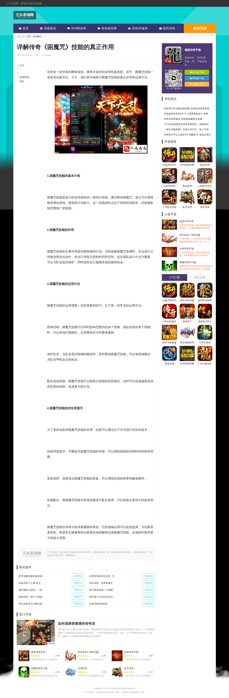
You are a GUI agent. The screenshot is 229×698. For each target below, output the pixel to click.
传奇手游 (200, 28)
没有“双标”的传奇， (99, 603)
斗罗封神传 (205, 342)
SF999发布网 (187, 164)
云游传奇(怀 (169, 186)
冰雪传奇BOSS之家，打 (102, 576)
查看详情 (78, 576)
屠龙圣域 (169, 363)
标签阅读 (23, 77)
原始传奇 (187, 186)
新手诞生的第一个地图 (101, 590)
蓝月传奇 (187, 207)
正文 (20, 65)
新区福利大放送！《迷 (30, 590)
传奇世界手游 (196, 252)
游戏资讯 (47, 28)
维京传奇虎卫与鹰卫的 (30, 603)
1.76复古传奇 (169, 207)
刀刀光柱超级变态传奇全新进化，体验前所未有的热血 (192, 124)
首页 (23, 28)
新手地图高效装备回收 (30, 576)
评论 (20, 81)
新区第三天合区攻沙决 (101, 596)
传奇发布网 (106, 28)
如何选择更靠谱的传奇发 (76, 623)
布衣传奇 (205, 207)
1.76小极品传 (205, 363)
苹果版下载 (197, 78)
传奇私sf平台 (205, 321)
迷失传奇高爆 (187, 300)
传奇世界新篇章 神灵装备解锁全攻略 (183, 119)
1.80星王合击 (205, 186)
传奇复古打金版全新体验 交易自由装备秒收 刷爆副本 (192, 108)
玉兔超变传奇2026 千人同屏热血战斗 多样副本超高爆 (192, 113)
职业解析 (37, 36)
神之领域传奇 (187, 342)
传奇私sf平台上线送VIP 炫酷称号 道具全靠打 (187, 134)
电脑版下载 (196, 84)
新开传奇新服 (169, 342)
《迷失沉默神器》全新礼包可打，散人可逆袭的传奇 (191, 129)
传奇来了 (187, 321)
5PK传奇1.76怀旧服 (196, 238)
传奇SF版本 (137, 28)
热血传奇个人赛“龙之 (30, 583)
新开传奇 (166, 28)
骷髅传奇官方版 (196, 266)
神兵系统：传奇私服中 (101, 583)
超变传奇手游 (196, 225)
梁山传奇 (205, 164)
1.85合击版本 (169, 321)
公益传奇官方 (169, 164)
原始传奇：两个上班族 (30, 596)
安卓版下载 (197, 72)
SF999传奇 (76, 28)
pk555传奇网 (204, 300)
